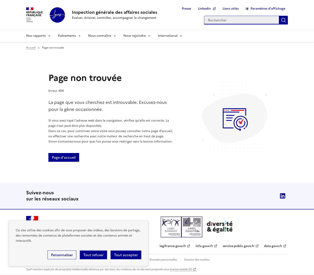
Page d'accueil (64, 157)
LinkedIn (204, 8)
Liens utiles (231, 8)
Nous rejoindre (134, 35)
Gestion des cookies (197, 260)
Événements (67, 35)
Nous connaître (99, 35)
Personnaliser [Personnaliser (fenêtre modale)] (62, 255)
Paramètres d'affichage (268, 8)
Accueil (31, 48)
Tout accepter (126, 255)
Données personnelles (163, 260)
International (167, 35)
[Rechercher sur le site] (241, 20)
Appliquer (283, 20)
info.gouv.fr (204, 246)
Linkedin (282, 196)
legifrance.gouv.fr (173, 246)
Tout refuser (93, 255)
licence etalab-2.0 (181, 269)
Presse (186, 8)
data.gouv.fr (273, 246)
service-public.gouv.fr (238, 246)
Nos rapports (36, 35)
